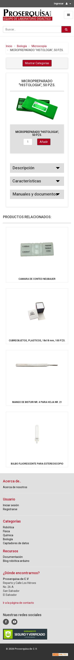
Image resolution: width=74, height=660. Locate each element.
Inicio (9, 46)
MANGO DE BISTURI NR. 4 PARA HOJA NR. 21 (37, 402)
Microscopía (39, 46)
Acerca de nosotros (15, 487)
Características (26, 181)
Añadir (44, 141)
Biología (22, 46)
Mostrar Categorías (37, 63)
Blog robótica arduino (16, 560)
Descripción (23, 167)
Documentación (13, 556)
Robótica (8, 527)
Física (6, 531)
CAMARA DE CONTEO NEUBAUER (37, 279)
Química (8, 535)
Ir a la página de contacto (18, 602)
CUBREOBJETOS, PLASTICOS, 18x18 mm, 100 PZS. (37, 340)
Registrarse (10, 509)
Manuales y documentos (35, 194)
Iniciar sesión (11, 505)
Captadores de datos (16, 543)
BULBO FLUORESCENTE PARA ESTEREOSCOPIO (37, 463)
